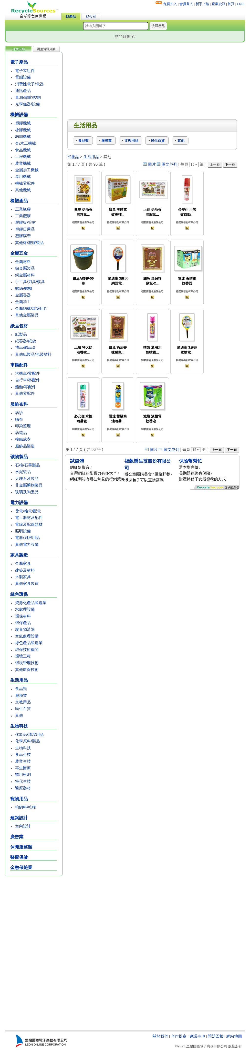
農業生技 (23, 761)
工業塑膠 (23, 216)
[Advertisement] (33, 954)
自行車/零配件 (27, 380)
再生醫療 (23, 768)
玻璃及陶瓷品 (27, 492)
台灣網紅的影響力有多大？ (93, 473)
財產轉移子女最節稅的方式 (202, 479)
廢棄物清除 (25, 629)
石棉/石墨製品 (27, 465)
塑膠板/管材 (25, 222)
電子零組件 (25, 71)
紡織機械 (23, 136)
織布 (19, 419)
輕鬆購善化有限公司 (83, 222)
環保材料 (23, 616)
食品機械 (23, 150)
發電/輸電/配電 (28, 511)
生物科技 (23, 748)
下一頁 (230, 164)
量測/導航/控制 (28, 97)
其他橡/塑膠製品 (29, 243)
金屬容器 (23, 295)
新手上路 (202, 4)
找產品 (71, 17)
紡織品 (21, 433)
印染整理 (23, 426)
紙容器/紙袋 (25, 341)
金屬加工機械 (27, 170)
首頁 (231, 4)
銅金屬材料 (25, 275)
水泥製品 (23, 472)
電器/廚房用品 (27, 538)
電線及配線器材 (28, 524)
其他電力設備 (27, 544)
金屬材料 (23, 262)
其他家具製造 (27, 583)
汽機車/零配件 (27, 373)
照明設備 (23, 531)
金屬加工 (23, 302)
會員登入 (186, 4)
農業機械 (23, 163)
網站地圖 (234, 1036)
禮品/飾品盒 (25, 347)
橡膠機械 (23, 130)
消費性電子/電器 (29, 84)
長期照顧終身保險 (194, 473)
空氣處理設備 (27, 636)
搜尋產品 (158, 26)
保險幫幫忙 (190, 461)
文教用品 (23, 702)
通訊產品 (23, 91)
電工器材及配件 (28, 518)
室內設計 (23, 826)
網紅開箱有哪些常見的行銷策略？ (99, 479)
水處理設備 (25, 609)
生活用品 (91, 157)
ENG (240, 4)
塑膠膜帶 (23, 236)
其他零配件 (25, 393)
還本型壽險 (188, 467)
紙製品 (21, 334)
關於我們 (160, 1036)
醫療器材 (23, 788)
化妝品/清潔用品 (29, 734)
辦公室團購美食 (138, 474)
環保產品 (23, 623)
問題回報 (215, 1036)
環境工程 (23, 656)
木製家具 (23, 577)
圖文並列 (169, 164)
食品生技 (23, 754)
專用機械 (23, 176)
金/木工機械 (25, 143)
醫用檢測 (23, 774)
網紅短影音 (80, 467)
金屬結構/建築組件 (31, 308)
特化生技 (23, 781)
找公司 (91, 17)
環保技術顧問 (27, 650)
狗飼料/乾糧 (25, 807)
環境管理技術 (27, 663)
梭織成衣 (23, 439)
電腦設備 (23, 77)
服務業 (21, 695)
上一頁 (215, 164)
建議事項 (197, 1036)
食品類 (21, 689)
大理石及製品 (27, 478)
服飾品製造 (25, 446)
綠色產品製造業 (28, 643)
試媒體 (77, 461)
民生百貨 (23, 709)
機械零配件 (25, 183)
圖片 (152, 164)
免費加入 (170, 4)
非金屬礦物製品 (28, 485)
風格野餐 (162, 474)
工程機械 (23, 156)
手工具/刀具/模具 (30, 282)
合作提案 (179, 1036)
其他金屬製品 (27, 315)
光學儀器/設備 (27, 104)
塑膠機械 (23, 123)
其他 (19, 715)
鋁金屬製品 (25, 268)
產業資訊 (218, 4)
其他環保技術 (27, 670)
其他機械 (23, 190)
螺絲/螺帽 (23, 288)
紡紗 (19, 413)
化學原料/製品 (27, 741)
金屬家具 (23, 563)
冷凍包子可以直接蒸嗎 (144, 480)
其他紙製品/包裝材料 (33, 354)
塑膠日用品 (25, 229)
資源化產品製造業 (30, 603)
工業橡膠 (23, 209)
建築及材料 (25, 570)
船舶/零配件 (25, 387)
